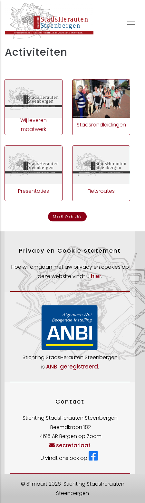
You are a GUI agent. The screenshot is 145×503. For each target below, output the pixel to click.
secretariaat (70, 445)
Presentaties (33, 191)
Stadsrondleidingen (101, 124)
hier (96, 276)
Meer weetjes (67, 216)
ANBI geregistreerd (72, 366)
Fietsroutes (101, 191)
